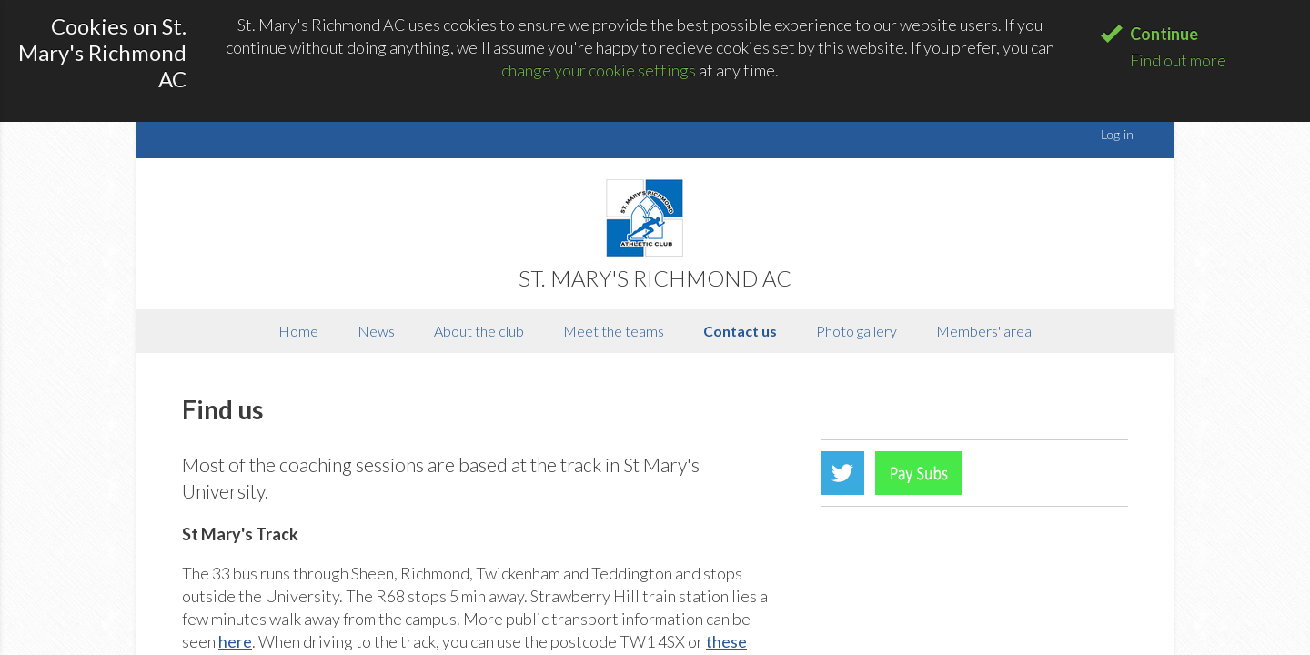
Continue (1164, 34)
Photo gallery (856, 330)
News (376, 330)
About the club (479, 330)
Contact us (740, 330)
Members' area (984, 330)
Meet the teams (613, 330)
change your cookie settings (598, 70)
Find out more (1178, 60)
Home (298, 330)
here (235, 641)
